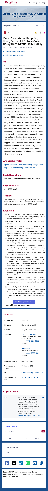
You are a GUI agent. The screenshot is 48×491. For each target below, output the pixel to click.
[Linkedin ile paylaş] (21, 464)
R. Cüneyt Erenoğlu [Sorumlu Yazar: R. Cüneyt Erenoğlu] (29, 334)
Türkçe (35, 3)
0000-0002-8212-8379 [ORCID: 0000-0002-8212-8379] (30, 341)
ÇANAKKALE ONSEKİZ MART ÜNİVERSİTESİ (31, 337)
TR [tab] (37, 26)
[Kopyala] (43, 397)
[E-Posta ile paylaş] (35, 464)
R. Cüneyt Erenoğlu (9, 52)
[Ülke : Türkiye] (24, 343)
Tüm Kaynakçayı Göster (22, 302)
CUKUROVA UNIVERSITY (30, 351)
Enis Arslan (21, 52)
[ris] (40, 32)
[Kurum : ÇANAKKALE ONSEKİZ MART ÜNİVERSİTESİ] (33, 337)
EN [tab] (43, 26)
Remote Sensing (17, 168)
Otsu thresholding (25, 165)
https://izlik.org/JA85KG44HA (13, 55)
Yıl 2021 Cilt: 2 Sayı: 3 (30, 377)
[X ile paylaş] (14, 463)
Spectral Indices (10, 165)
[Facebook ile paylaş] (7, 464)
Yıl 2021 (7, 47)
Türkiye (24, 343)
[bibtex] (36, 32)
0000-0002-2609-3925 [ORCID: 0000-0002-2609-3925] (31, 353)
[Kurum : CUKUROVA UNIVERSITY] (30, 351)
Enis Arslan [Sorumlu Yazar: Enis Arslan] (26, 348)
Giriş (43, 3)
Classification (29, 168)
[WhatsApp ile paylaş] (28, 464)
